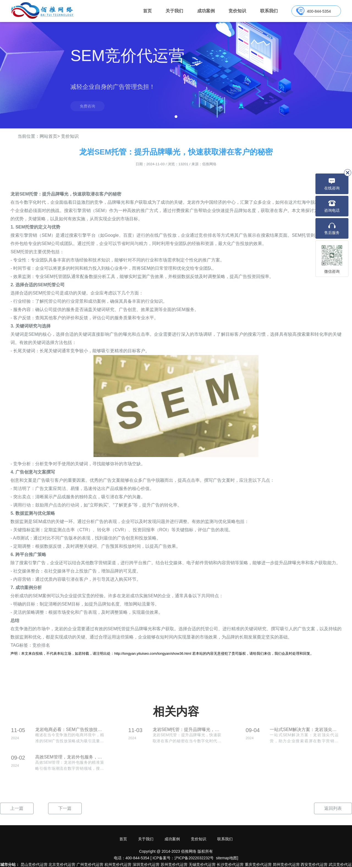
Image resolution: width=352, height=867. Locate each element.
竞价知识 (237, 11)
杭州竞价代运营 (118, 864)
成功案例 (206, 11)
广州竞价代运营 (89, 864)
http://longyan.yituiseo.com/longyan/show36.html (152, 653)
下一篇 (65, 808)
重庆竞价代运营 (258, 864)
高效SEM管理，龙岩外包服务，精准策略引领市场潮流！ (69, 760)
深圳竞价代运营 (146, 864)
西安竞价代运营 (314, 864)
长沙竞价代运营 (230, 864)
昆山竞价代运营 (34, 864)
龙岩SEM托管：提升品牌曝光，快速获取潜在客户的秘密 (187, 732)
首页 (147, 11)
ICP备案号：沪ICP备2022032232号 (183, 858)
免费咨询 (87, 106)
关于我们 (174, 11)
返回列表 (333, 808)
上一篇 (16, 808)
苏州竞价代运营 (174, 864)
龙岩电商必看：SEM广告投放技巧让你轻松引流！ (69, 732)
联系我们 (269, 11)
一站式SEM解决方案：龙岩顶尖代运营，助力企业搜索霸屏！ (304, 732)
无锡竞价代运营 (202, 864)
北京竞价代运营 (61, 864)
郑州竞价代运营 (286, 864)
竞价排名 (41, 645)
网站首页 (48, 136)
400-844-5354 (319, 11)
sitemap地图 (226, 858)
